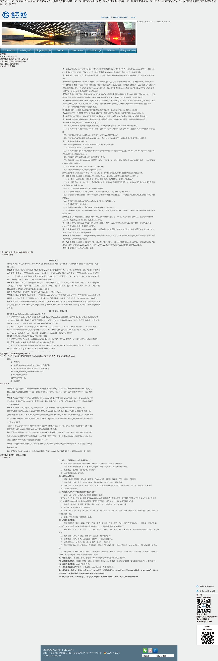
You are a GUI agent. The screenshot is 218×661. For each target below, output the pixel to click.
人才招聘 (114, 17)
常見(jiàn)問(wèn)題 (207, 591)
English (133, 17)
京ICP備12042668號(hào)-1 (92, 653)
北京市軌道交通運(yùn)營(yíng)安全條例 (15, 59)
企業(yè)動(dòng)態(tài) (43, 52)
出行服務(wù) (8, 50)
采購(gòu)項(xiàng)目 (128, 52)
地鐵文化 (60, 50)
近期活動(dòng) (94, 50)
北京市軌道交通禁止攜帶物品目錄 (13, 61)
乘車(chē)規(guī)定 (207, 586)
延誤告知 (111, 50)
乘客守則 (3, 54)
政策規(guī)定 (26, 50)
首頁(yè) (140, 21)
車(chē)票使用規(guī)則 (8, 57)
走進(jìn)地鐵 (77, 50)
